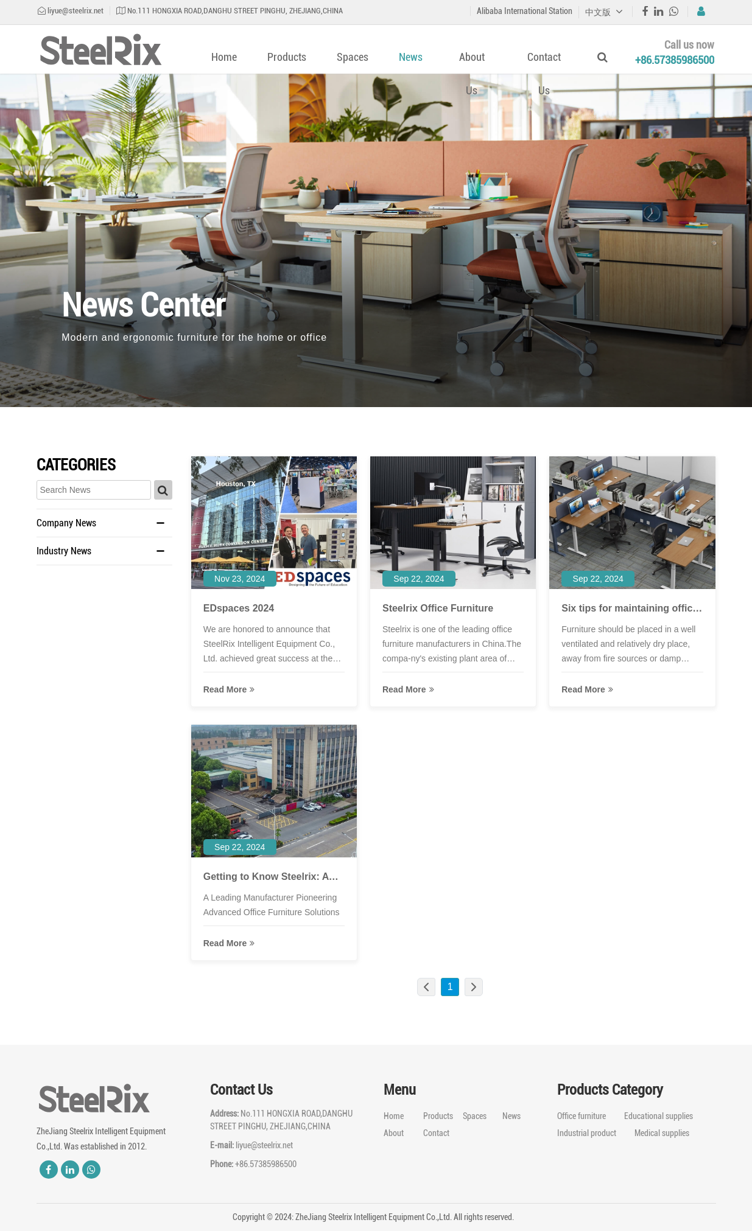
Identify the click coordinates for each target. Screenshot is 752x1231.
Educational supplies (658, 1116)
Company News (66, 523)
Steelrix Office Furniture (437, 608)
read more (229, 689)
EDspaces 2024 (239, 608)
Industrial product (586, 1133)
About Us (472, 74)
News (411, 57)
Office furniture (581, 1116)
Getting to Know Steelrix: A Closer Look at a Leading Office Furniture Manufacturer (272, 877)
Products (286, 57)
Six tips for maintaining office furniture (629, 609)
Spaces (352, 57)
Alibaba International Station (524, 11)
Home (224, 57)
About (394, 1133)
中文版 (604, 12)
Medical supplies (661, 1133)
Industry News (64, 551)
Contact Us (544, 74)
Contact (436, 1133)
